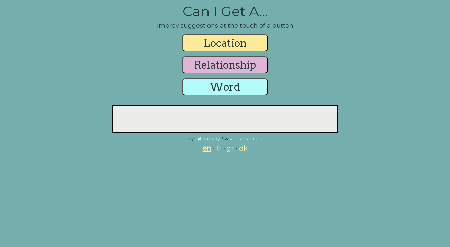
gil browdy (207, 139)
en (207, 148)
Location (225, 43)
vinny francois (246, 139)
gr (230, 148)
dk (243, 148)
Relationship (225, 65)
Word (225, 87)
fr (219, 148)
